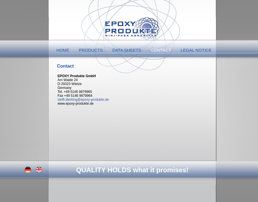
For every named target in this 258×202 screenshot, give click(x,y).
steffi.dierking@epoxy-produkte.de (83, 100)
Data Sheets (126, 50)
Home (63, 50)
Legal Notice (196, 50)
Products (91, 50)
